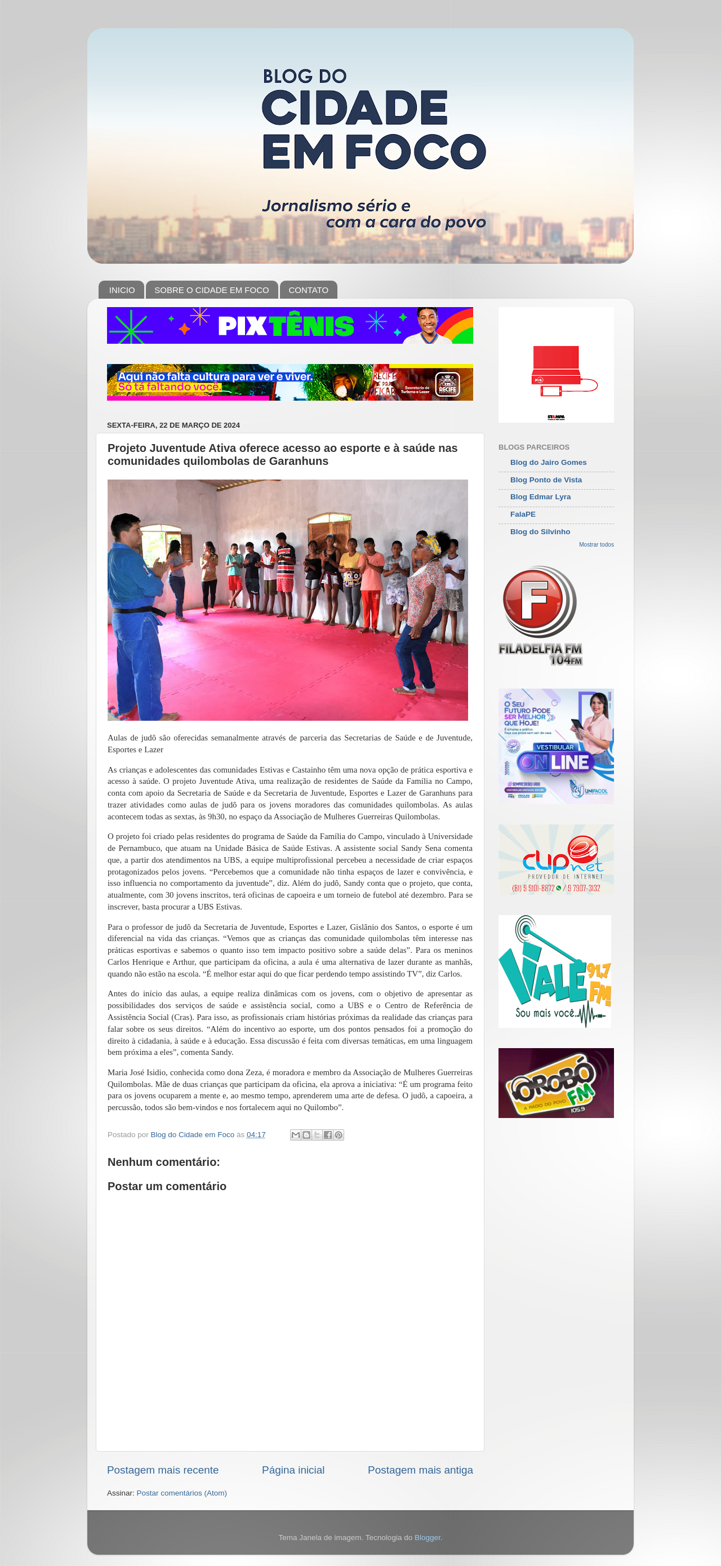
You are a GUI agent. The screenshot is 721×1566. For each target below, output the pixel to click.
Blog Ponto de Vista (546, 480)
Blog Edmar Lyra (540, 497)
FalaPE (523, 514)
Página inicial (293, 1470)
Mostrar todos (596, 545)
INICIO (122, 290)
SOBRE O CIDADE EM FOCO (211, 290)
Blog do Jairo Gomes (548, 462)
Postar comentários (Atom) (182, 1493)
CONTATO (308, 290)
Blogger (427, 1537)
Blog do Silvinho (540, 531)
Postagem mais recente (163, 1470)
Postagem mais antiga (420, 1470)
